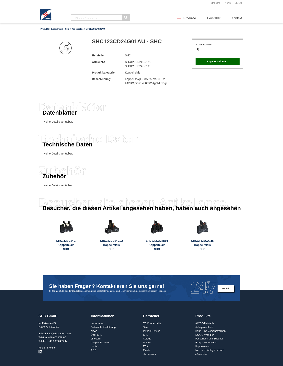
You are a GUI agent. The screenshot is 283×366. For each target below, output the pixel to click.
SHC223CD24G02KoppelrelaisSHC (111, 245)
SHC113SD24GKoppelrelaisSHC (66, 245)
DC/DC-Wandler (204, 334)
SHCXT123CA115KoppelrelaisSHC (202, 245)
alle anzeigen (149, 354)
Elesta (146, 350)
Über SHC (96, 334)
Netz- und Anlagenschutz (209, 350)
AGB (93, 350)
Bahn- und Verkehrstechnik (210, 330)
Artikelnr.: (98, 61)
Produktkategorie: (104, 72)
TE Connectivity (152, 323)
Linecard (215, 3)
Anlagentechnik (204, 327)
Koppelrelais (57, 29)
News (228, 3)
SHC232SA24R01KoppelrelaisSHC (157, 245)
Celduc (147, 338)
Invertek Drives (151, 330)
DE (236, 3)
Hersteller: (99, 55)
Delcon (147, 342)
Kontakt (237, 18)
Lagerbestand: (203, 45)
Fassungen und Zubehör (209, 338)
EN (240, 3)
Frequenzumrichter (206, 342)
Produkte (189, 18)
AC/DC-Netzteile (204, 323)
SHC (67, 29)
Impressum (97, 323)
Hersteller (213, 18)
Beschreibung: (101, 79)
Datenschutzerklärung (103, 327)
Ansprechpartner (100, 342)
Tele (145, 327)
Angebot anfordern (217, 61)
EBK (145, 346)
